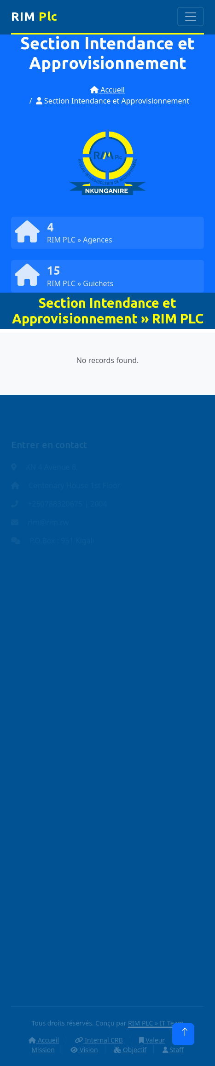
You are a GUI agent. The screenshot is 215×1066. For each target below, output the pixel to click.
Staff (173, 1049)
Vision (84, 1049)
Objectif (130, 1049)
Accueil (107, 90)
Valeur (152, 1040)
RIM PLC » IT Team (155, 1023)
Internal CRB (99, 1040)
